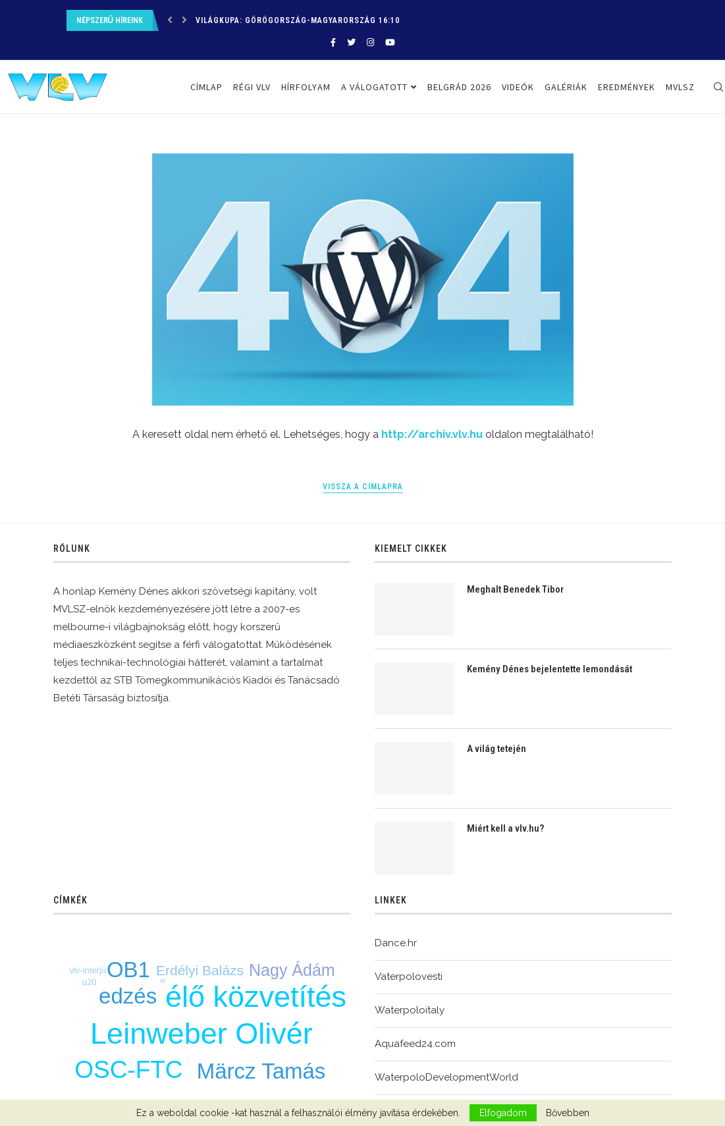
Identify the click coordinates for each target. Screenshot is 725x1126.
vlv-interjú (87, 970)
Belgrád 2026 (459, 87)
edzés (128, 996)
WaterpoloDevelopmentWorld (446, 1077)
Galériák (566, 87)
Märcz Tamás (261, 1071)
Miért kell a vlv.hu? (505, 828)
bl (163, 981)
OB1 (128, 969)
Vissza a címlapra (363, 486)
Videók (518, 87)
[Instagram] (370, 42)
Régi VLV (252, 87)
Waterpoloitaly (409, 1010)
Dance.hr (396, 943)
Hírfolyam (306, 87)
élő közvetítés (255, 996)
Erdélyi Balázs (200, 970)
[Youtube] (390, 42)
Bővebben (567, 1112)
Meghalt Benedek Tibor (515, 589)
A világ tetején (496, 749)
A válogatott (374, 87)
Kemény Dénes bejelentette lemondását (549, 669)
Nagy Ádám (292, 970)
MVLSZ (680, 87)
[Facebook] (333, 42)
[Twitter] (351, 42)
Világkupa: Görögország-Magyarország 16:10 (298, 20)
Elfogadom (503, 1113)
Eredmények (626, 87)
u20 (89, 982)
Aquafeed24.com (415, 1044)
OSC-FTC (128, 1069)
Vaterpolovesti (409, 976)
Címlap (206, 87)
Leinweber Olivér (201, 1033)
